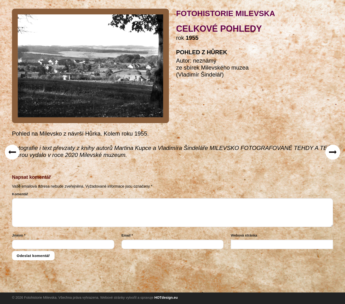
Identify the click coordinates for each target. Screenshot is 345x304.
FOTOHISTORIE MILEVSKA (225, 13)
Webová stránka (244, 235)
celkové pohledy (219, 29)
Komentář (20, 194)
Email (127, 235)
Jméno (18, 235)
